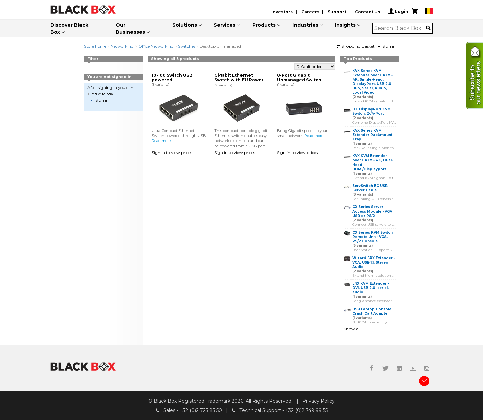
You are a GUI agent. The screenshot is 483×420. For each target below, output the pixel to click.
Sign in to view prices (172, 152)
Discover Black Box (69, 28)
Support (337, 11)
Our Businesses (130, 28)
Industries (305, 25)
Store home (95, 46)
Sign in (387, 46)
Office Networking (156, 46)
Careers (310, 11)
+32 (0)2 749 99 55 (306, 410)
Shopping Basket (356, 46)
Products (264, 25)
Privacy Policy (318, 401)
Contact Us (367, 11)
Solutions (184, 25)
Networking (122, 46)
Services (224, 25)
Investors (282, 11)
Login (398, 11)
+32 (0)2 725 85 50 (201, 410)
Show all (352, 328)
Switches (186, 46)
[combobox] (400, 28)
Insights (345, 25)
